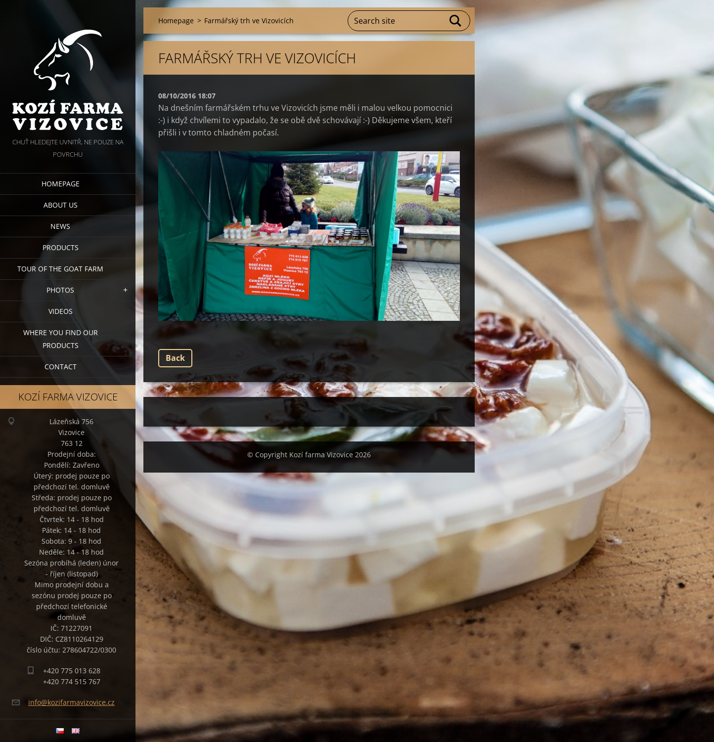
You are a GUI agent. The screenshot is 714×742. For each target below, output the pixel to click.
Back (175, 357)
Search (455, 20)
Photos (60, 290)
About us (61, 205)
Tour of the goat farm (60, 268)
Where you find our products (60, 339)
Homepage (61, 183)
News (60, 226)
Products (61, 247)
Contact (61, 366)
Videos (60, 311)
